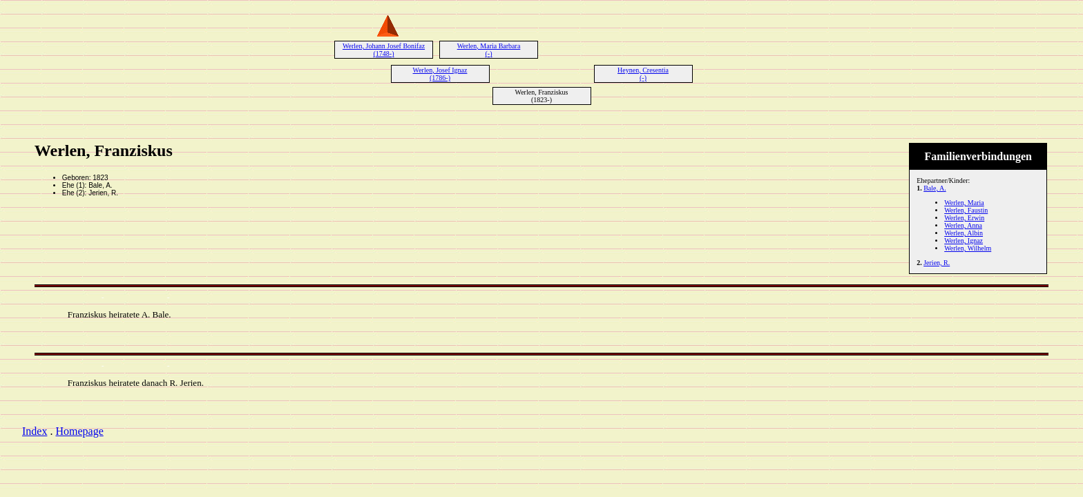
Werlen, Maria (964, 202)
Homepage (79, 431)
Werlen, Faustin (966, 210)
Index (34, 431)
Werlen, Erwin (964, 218)
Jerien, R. (936, 262)
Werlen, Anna (963, 225)
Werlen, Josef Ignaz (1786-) (440, 73)
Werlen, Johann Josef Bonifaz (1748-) (384, 49)
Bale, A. (934, 188)
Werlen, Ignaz (963, 240)
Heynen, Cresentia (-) (643, 73)
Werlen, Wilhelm (967, 248)
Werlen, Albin (963, 233)
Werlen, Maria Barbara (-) (489, 49)
